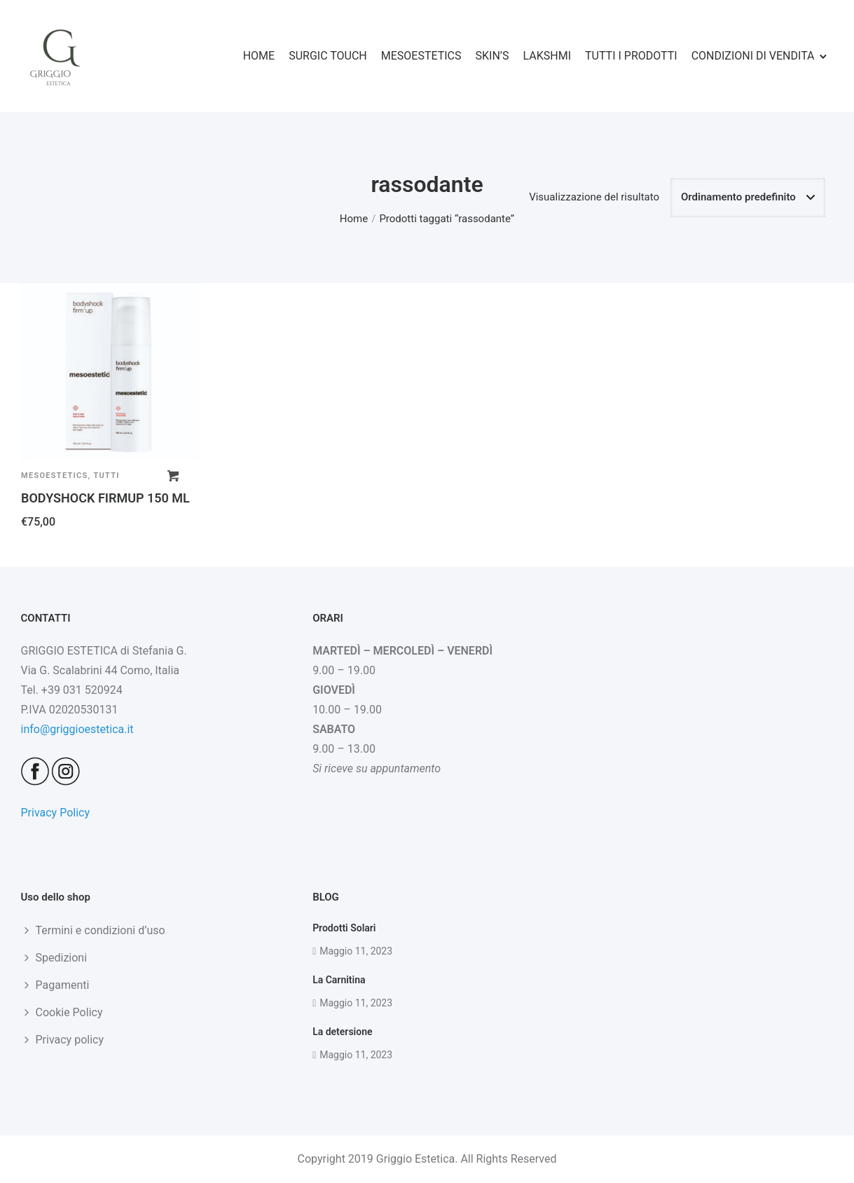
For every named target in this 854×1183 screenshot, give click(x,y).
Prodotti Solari (344, 928)
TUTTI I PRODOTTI (631, 55)
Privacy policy (70, 1039)
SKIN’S (492, 55)
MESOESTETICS (421, 55)
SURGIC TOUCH (328, 55)
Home (354, 218)
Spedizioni (62, 957)
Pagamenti (63, 985)
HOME (259, 55)
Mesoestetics (54, 475)
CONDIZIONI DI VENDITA (753, 55)
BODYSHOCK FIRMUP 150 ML (105, 498)
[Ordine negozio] (748, 197)
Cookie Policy (69, 1012)
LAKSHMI (547, 55)
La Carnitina (338, 979)
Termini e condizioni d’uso (100, 930)
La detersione (342, 1031)
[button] (173, 475)
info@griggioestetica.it (77, 729)
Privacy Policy (55, 812)
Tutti (106, 475)
